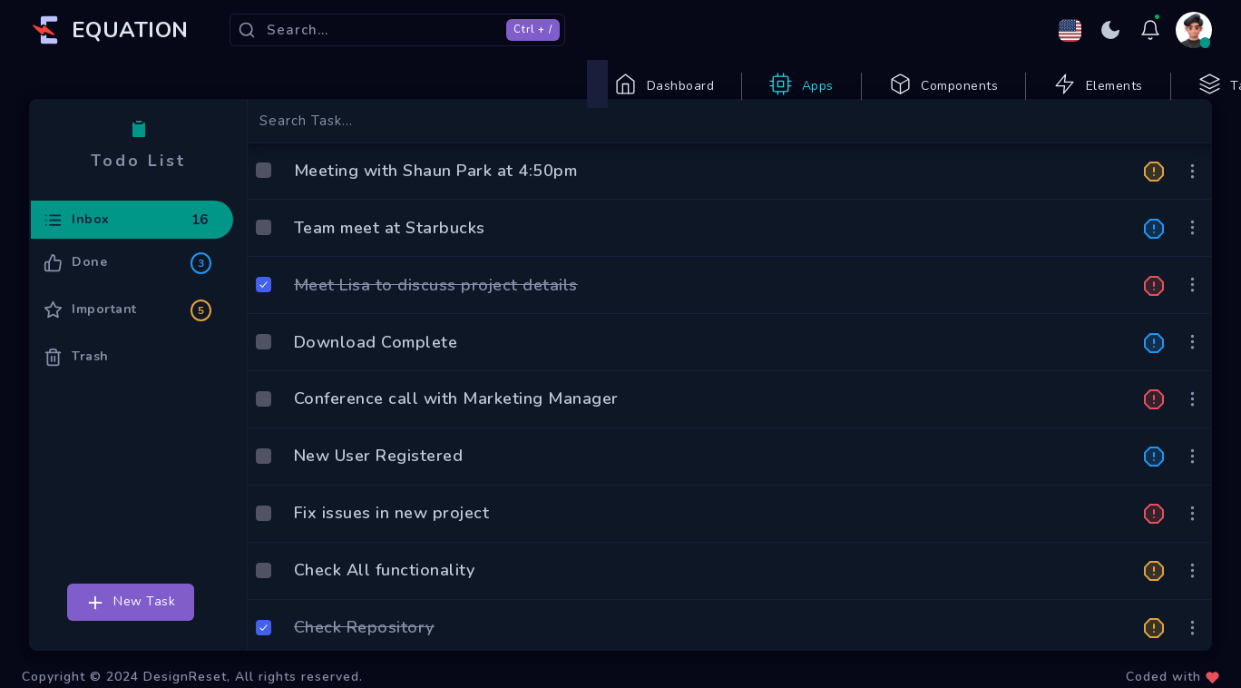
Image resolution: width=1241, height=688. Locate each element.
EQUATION (130, 29)
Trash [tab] (76, 384)
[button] (1154, 197)
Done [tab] (127, 290)
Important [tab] (127, 338)
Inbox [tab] (127, 249)
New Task (130, 630)
